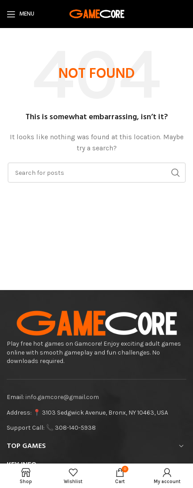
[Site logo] (96, 13)
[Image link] (96, 323)
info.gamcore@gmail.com (62, 397)
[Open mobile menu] (20, 14)
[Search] (97, 172)
